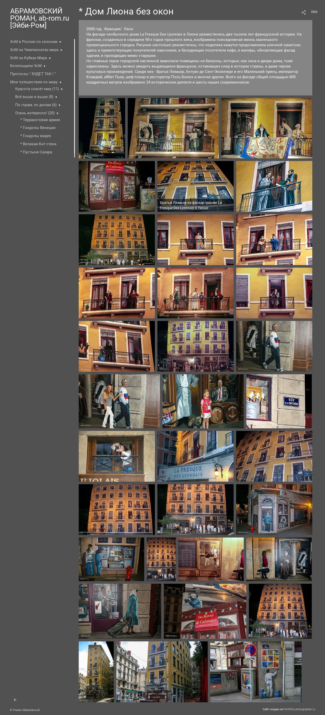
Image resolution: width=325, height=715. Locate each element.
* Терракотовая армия (40, 120)
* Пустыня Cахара (36, 152)
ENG (314, 12)
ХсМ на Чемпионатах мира (34, 49)
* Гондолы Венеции (38, 127)
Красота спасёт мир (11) (37, 89)
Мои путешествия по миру (34, 82)
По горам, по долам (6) (36, 105)
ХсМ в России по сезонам (33, 41)
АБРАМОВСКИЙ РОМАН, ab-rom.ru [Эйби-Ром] (39, 18)
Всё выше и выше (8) (34, 96)
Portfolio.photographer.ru (299, 709)
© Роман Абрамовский (25, 710)
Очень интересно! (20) (35, 113)
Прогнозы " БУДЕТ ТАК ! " (33, 74)
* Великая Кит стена (38, 144)
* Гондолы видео (35, 136)
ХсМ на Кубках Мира (28, 58)
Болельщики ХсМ (26, 65)
